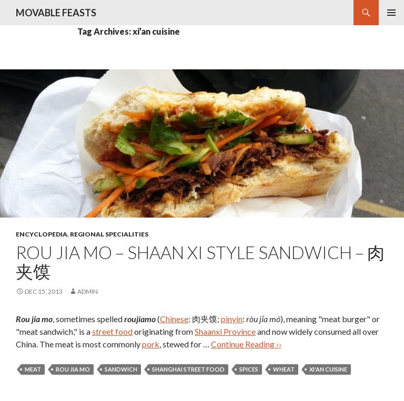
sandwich (121, 369)
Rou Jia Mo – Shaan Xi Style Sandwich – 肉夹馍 (200, 262)
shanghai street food (188, 369)
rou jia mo (73, 369)
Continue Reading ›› (246, 344)
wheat (284, 369)
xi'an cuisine (328, 369)
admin (87, 291)
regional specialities (109, 234)
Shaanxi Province (225, 331)
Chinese (174, 319)
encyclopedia (41, 234)
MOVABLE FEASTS (56, 12)
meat (33, 369)
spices (248, 369)
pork (150, 344)
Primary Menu (391, 12)
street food (112, 331)
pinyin (232, 319)
